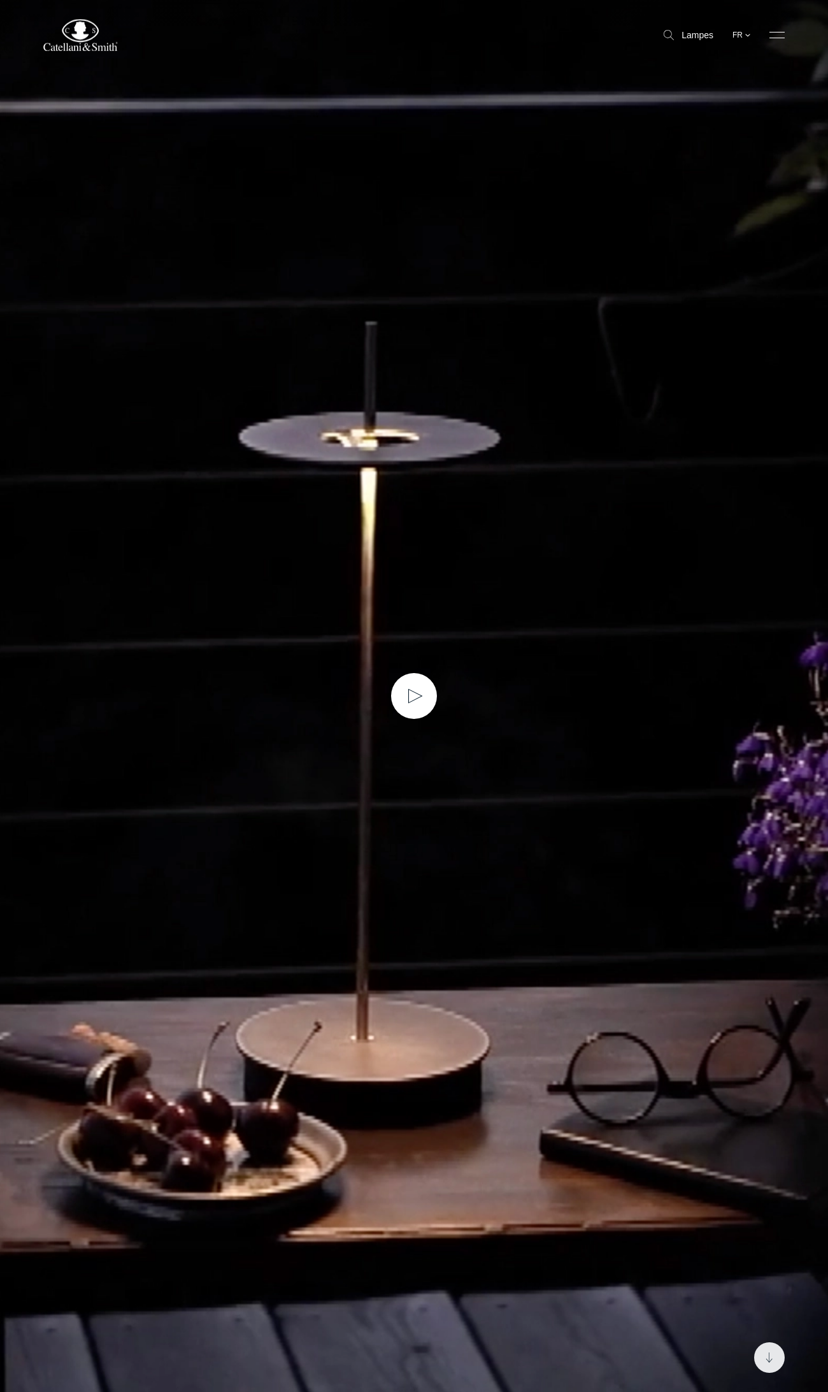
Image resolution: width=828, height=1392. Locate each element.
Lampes (688, 35)
